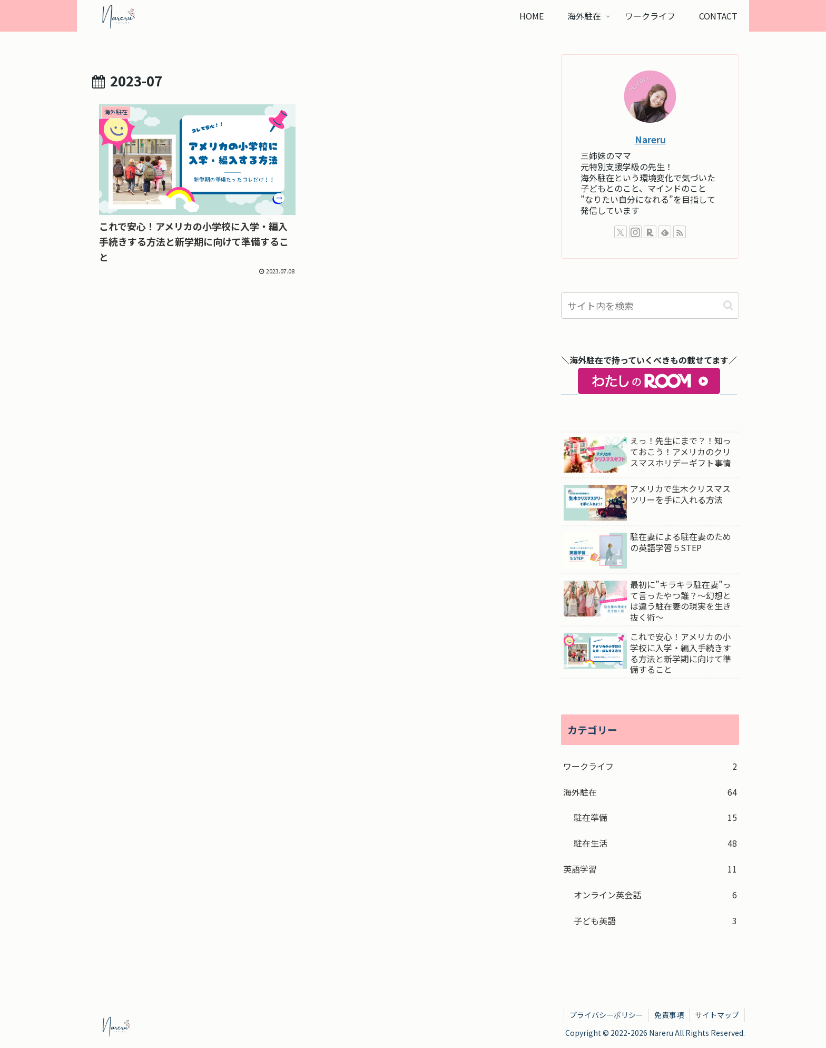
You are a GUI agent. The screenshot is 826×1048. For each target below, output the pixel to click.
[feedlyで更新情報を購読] (664, 232)
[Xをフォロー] (620, 232)
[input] (650, 305)
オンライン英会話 (655, 895)
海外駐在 (650, 792)
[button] (728, 305)
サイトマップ (717, 1015)
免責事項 (669, 1015)
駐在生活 (655, 843)
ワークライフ (650, 766)
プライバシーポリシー (606, 1015)
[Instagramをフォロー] (635, 232)
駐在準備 (655, 817)
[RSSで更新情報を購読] (679, 232)
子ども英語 (655, 920)
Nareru (650, 139)
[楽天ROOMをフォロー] (650, 232)
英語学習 (650, 869)
